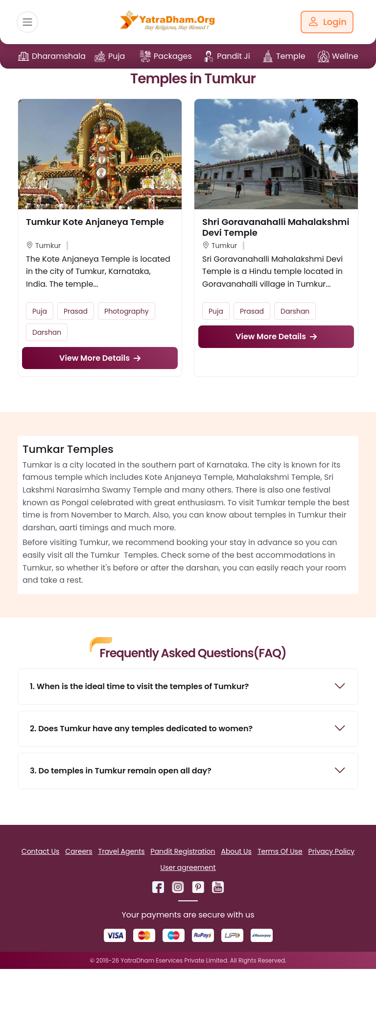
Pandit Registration (183, 851)
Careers (78, 851)
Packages (173, 56)
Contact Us (40, 851)
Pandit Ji (233, 56)
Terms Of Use (280, 851)
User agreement (187, 867)
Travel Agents (121, 851)
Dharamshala (59, 56)
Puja (116, 56)
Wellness (349, 56)
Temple (291, 56)
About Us (236, 851)
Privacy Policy (331, 851)
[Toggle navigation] (27, 22)
